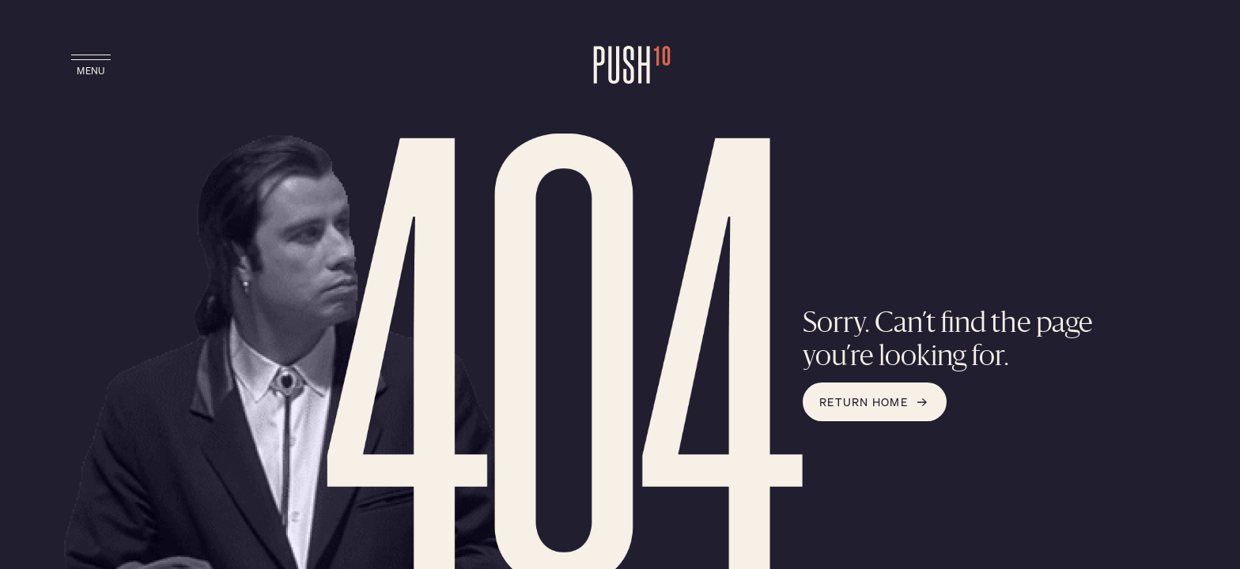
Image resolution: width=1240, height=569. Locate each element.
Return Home (874, 401)
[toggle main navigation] (91, 67)
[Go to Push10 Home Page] (620, 66)
